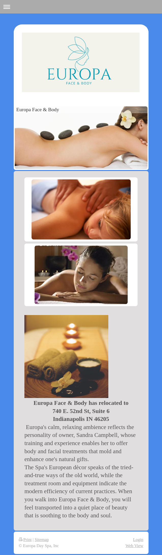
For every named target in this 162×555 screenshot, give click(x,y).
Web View (134, 545)
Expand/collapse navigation (81, 6)
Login (138, 539)
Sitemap (42, 539)
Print (25, 539)
